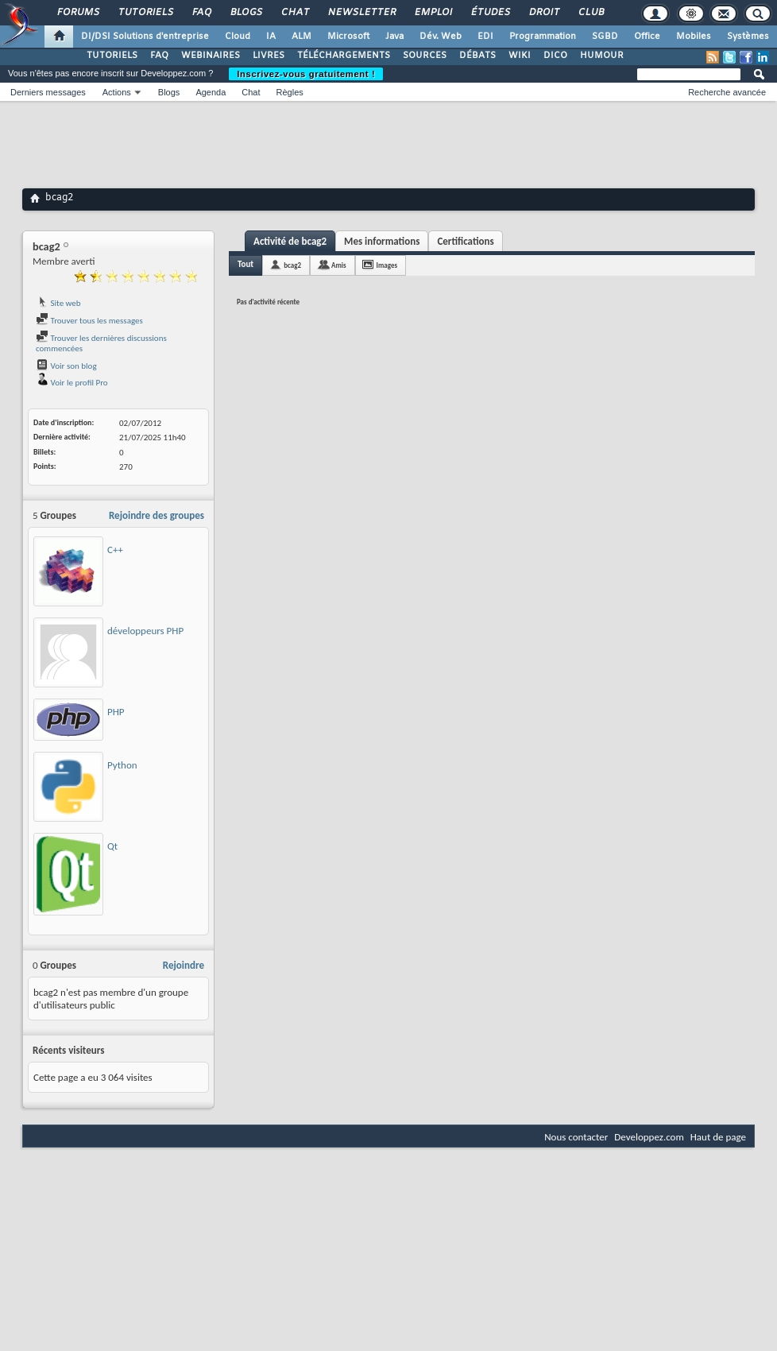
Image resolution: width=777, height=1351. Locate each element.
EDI (485, 36)
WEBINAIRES (210, 55)
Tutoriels (145, 12)
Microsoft (348, 36)
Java (394, 36)
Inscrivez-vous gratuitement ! (306, 74)
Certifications (465, 241)
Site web (58, 303)
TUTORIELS (112, 55)
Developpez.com (649, 1137)
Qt (112, 846)
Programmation (542, 36)
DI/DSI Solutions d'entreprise (145, 36)
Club (590, 12)
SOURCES (424, 55)
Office (647, 36)
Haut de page (718, 1137)
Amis (338, 265)
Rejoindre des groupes (156, 515)
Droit (543, 12)
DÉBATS (477, 55)
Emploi (432, 12)
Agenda (210, 92)
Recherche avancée (727, 92)
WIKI (519, 55)
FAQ (201, 12)
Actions (116, 92)
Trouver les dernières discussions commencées (101, 343)
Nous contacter (576, 1137)
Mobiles (693, 36)
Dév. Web (440, 36)
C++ (115, 549)
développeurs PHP (145, 631)
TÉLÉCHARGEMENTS (343, 55)
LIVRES (268, 55)
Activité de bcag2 (290, 241)
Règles (289, 92)
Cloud (237, 36)
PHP (116, 712)
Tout (245, 264)
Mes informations (381, 241)
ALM (301, 36)
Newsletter (361, 12)
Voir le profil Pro (72, 382)
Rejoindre (183, 965)
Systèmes (748, 36)
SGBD (605, 36)
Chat (294, 12)
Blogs (245, 12)
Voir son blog (66, 366)
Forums (77, 12)
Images (387, 265)
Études (490, 12)
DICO (555, 55)
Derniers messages (48, 92)
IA (271, 36)
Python (122, 765)
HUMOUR (602, 55)
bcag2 (292, 265)
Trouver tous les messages (89, 320)
